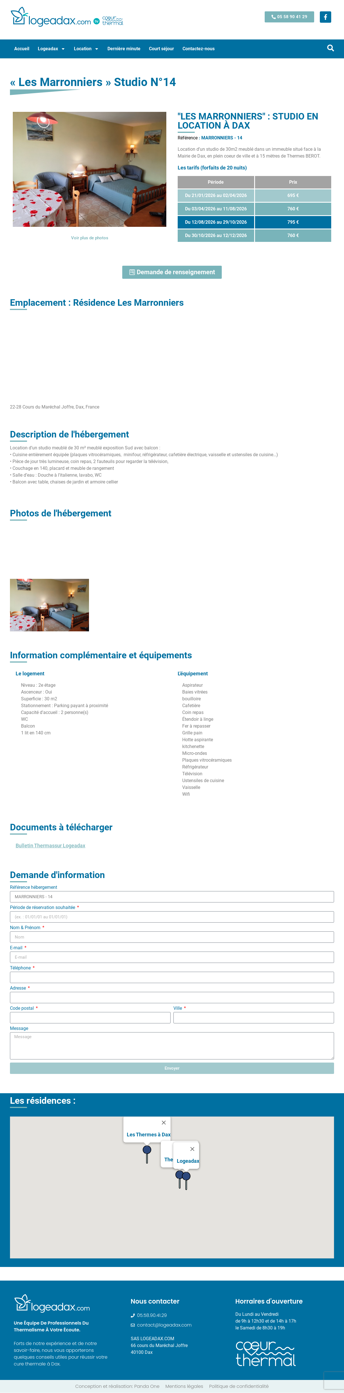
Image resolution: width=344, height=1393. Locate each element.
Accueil (21, 48)
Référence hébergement (33, 887)
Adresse (18, 988)
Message (19, 1029)
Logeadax (51, 49)
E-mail (17, 948)
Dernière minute (123, 48)
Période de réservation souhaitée (43, 908)
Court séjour (161, 48)
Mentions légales (184, 1386)
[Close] (164, 1141)
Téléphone (21, 968)
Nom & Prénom (26, 928)
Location (86, 49)
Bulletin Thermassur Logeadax (50, 846)
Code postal (22, 1008)
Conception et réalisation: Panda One (117, 1386)
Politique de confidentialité (239, 1386)
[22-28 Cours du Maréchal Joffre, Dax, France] (172, 355)
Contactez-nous (199, 48)
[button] (118, 1229)
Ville (178, 1008)
